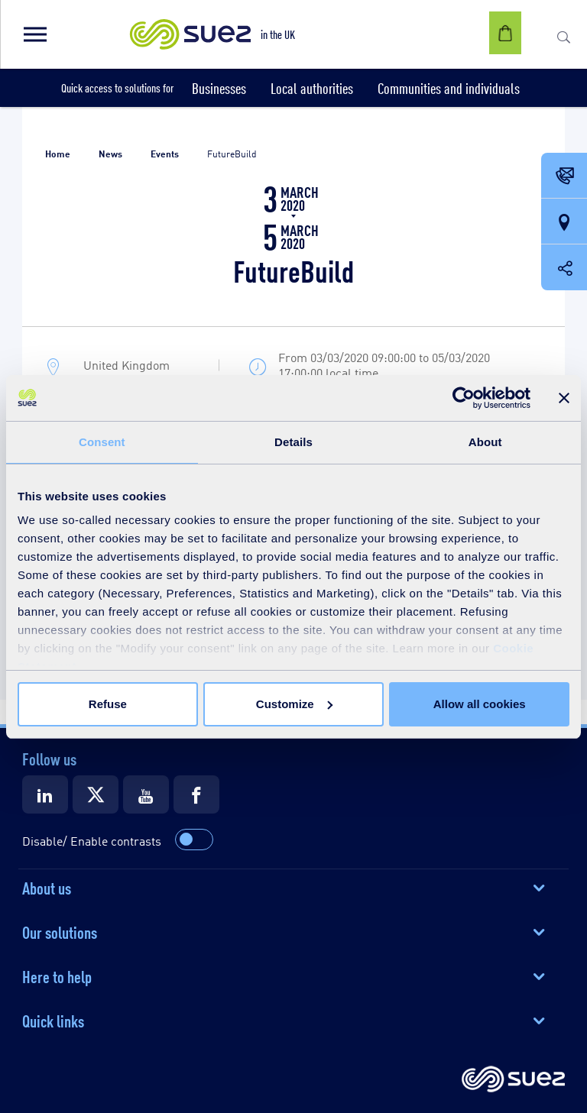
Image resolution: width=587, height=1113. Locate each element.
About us (46, 886)
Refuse (108, 703)
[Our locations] (564, 222)
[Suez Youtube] (146, 794)
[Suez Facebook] (196, 794)
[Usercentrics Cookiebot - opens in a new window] (463, 398)
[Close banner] (564, 398)
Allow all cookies (479, 703)
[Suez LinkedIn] (45, 794)
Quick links (53, 1019)
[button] (34, 34)
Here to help (57, 975)
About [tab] (485, 441)
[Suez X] (95, 794)
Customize (294, 703)
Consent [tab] (102, 441)
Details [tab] (293, 441)
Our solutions (59, 931)
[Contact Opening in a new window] (564, 176)
